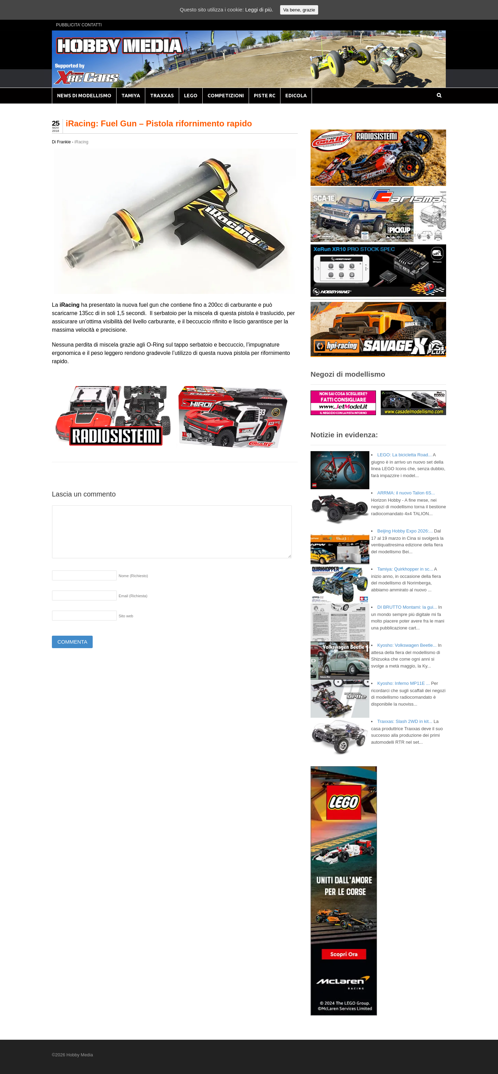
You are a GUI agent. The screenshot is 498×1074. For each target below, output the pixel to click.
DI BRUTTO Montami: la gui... (407, 607)
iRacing (81, 142)
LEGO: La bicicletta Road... (404, 454)
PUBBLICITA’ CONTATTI (79, 25)
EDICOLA (296, 95)
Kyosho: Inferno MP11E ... (403, 683)
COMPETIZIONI (226, 95)
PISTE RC (264, 95)
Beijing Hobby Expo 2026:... (405, 531)
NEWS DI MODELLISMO (84, 95)
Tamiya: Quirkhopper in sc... (405, 569)
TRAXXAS (162, 95)
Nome (133, 576)
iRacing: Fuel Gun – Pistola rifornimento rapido (159, 123)
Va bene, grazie (299, 9)
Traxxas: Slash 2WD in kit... (404, 721)
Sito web (126, 616)
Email (133, 596)
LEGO (190, 95)
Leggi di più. (259, 9)
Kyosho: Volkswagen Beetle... (406, 645)
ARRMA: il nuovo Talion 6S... (406, 492)
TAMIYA (130, 95)
